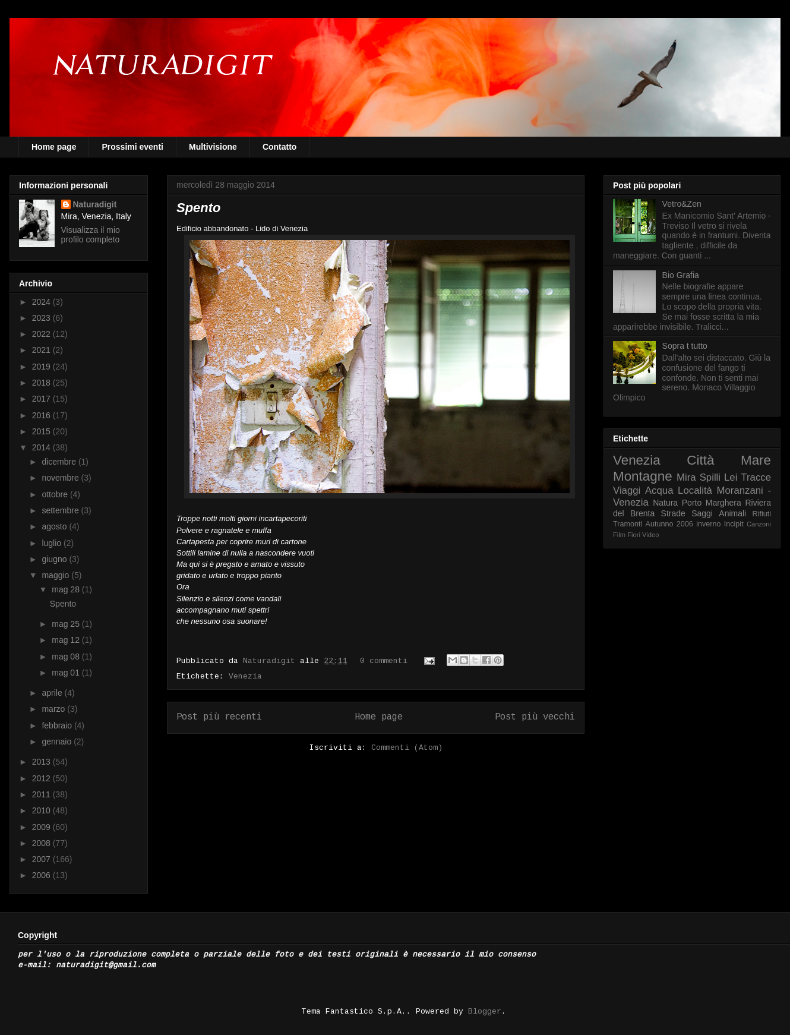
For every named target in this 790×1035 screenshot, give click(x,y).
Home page (53, 147)
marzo (54, 709)
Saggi (702, 513)
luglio (53, 543)
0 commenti (383, 661)
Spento (198, 207)
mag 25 (67, 624)
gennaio (58, 741)
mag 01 (67, 672)
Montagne (642, 476)
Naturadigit (271, 661)
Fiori (633, 534)
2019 (42, 366)
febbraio (58, 725)
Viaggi (626, 490)
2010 (42, 810)
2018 (42, 382)
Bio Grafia (680, 275)
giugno (55, 559)
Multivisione (213, 147)
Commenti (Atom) (407, 747)
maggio (56, 575)
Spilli (710, 477)
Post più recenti (219, 717)
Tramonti (627, 524)
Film (619, 534)
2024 (42, 302)
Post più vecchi (535, 717)
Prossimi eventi (132, 147)
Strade (673, 513)
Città (700, 460)
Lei (730, 477)
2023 (42, 318)
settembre (61, 510)
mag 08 (67, 656)
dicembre (60, 461)
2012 (42, 778)
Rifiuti (762, 514)
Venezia (245, 676)
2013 (42, 761)
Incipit (734, 524)
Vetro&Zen (681, 204)
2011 (42, 794)
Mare (756, 460)
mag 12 (67, 640)
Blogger (484, 1011)
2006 (42, 875)
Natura (665, 502)
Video (650, 534)
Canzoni (759, 524)
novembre (61, 477)
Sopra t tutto (684, 346)
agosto (55, 526)
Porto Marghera (711, 502)
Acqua (659, 490)
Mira (686, 477)
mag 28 (67, 589)
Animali (732, 513)
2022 (42, 334)
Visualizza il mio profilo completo (90, 234)
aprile (53, 693)
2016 (42, 415)
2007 (42, 859)
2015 (42, 431)
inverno (708, 524)
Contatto (280, 147)
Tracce (756, 477)
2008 (42, 843)
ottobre (55, 494)
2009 (42, 827)
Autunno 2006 (669, 524)
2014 (42, 447)
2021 (42, 350)
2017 (42, 398)
